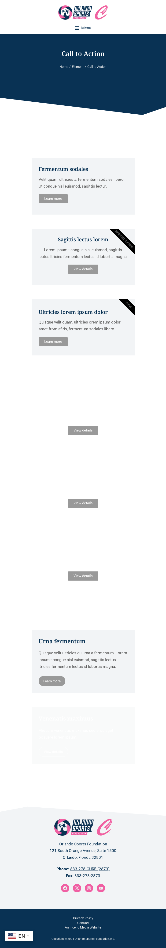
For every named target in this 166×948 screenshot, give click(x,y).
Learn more (53, 199)
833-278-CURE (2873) (90, 869)
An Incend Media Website (83, 927)
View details (83, 269)
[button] (83, 28)
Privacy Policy (83, 918)
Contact (83, 923)
